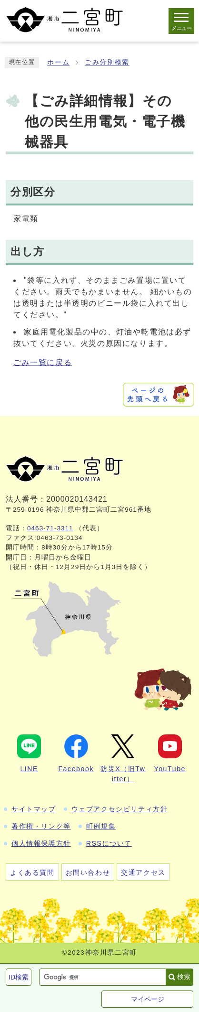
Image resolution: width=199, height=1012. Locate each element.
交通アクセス (143, 872)
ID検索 (19, 977)
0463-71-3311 (50, 528)
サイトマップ (33, 809)
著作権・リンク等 (41, 826)
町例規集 (101, 826)
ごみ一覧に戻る (42, 362)
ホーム (58, 62)
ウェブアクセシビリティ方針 (119, 809)
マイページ (147, 999)
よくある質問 (32, 872)
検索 (183, 976)
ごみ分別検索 (107, 62)
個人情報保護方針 (41, 843)
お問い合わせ (88, 872)
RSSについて (109, 843)
